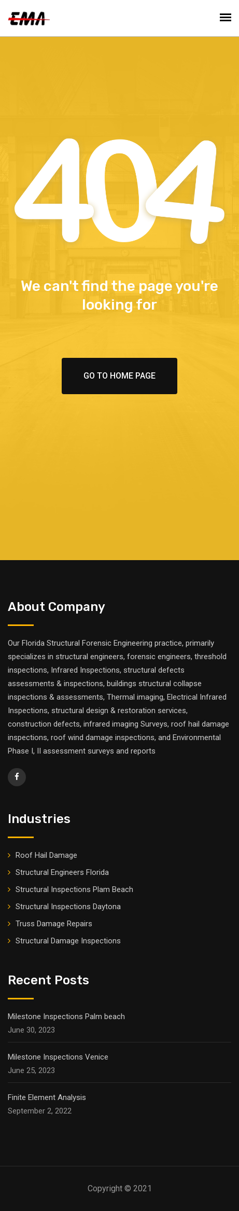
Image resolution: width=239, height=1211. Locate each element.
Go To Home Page (119, 376)
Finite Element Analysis (47, 1097)
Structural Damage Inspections (68, 940)
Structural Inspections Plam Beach (74, 889)
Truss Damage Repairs (54, 923)
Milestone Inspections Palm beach (66, 1016)
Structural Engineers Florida (62, 872)
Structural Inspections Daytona (68, 906)
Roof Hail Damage (46, 855)
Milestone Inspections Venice (58, 1057)
